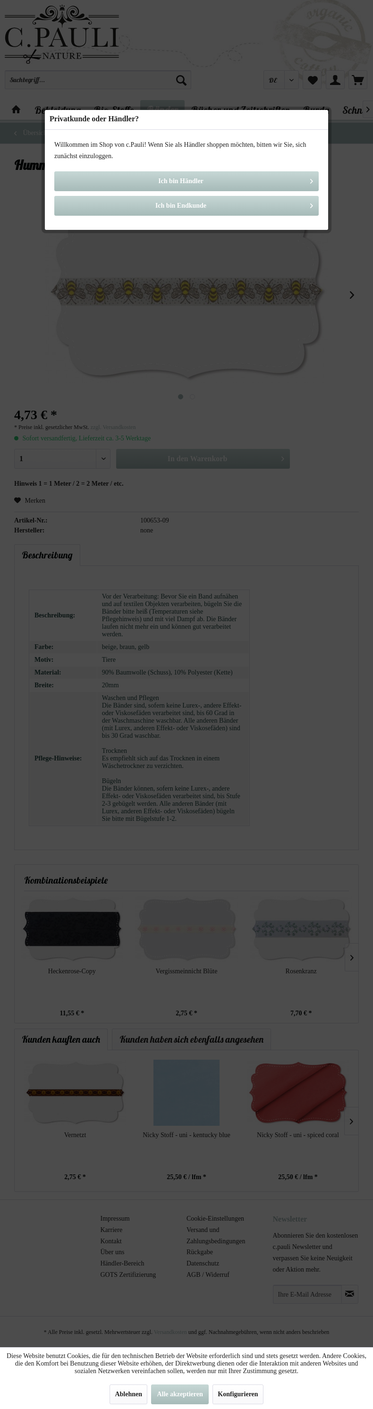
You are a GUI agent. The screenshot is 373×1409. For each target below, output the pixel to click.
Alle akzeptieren (180, 1394)
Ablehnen (128, 1394)
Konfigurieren (238, 1394)
